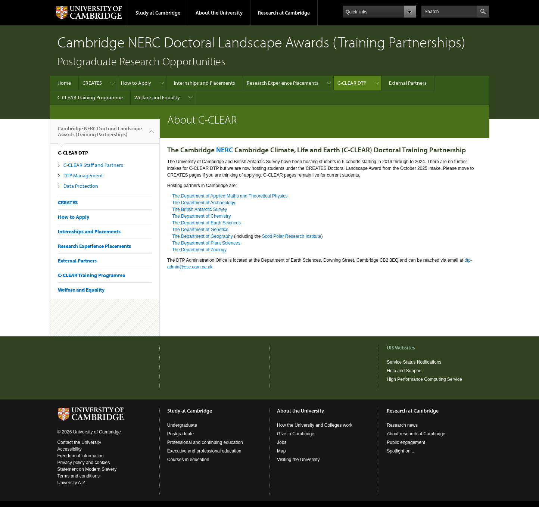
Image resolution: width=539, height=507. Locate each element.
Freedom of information (80, 455)
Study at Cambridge (157, 12)
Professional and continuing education (205, 442)
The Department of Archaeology (203, 202)
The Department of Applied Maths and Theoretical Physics (229, 196)
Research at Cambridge (284, 12)
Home (64, 83)
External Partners (408, 83)
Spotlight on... (400, 451)
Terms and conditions (78, 476)
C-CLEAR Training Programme (90, 97)
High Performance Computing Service (424, 379)
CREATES (92, 83)
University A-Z (71, 482)
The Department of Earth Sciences (206, 222)
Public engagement (406, 442)
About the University (219, 12)
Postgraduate (180, 433)
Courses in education (188, 459)
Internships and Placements (204, 83)
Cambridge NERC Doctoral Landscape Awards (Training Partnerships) (100, 134)
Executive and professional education (204, 451)
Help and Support (404, 370)
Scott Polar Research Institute (291, 236)
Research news (402, 425)
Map (281, 451)
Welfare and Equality (157, 97)
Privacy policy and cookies (83, 462)
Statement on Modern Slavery (87, 469)
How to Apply (136, 83)
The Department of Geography (202, 236)
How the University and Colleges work (314, 425)
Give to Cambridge (295, 433)
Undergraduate (182, 425)
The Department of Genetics (200, 229)
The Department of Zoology (199, 249)
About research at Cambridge (416, 433)
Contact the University (79, 442)
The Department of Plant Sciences (206, 243)
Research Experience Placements (282, 83)
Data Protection (80, 186)
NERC (224, 149)
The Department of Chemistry (201, 216)
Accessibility (69, 449)
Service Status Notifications (414, 362)
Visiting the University (298, 459)
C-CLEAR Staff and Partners (93, 165)
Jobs (281, 442)
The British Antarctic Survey (199, 209)
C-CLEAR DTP (351, 83)
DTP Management (83, 175)
